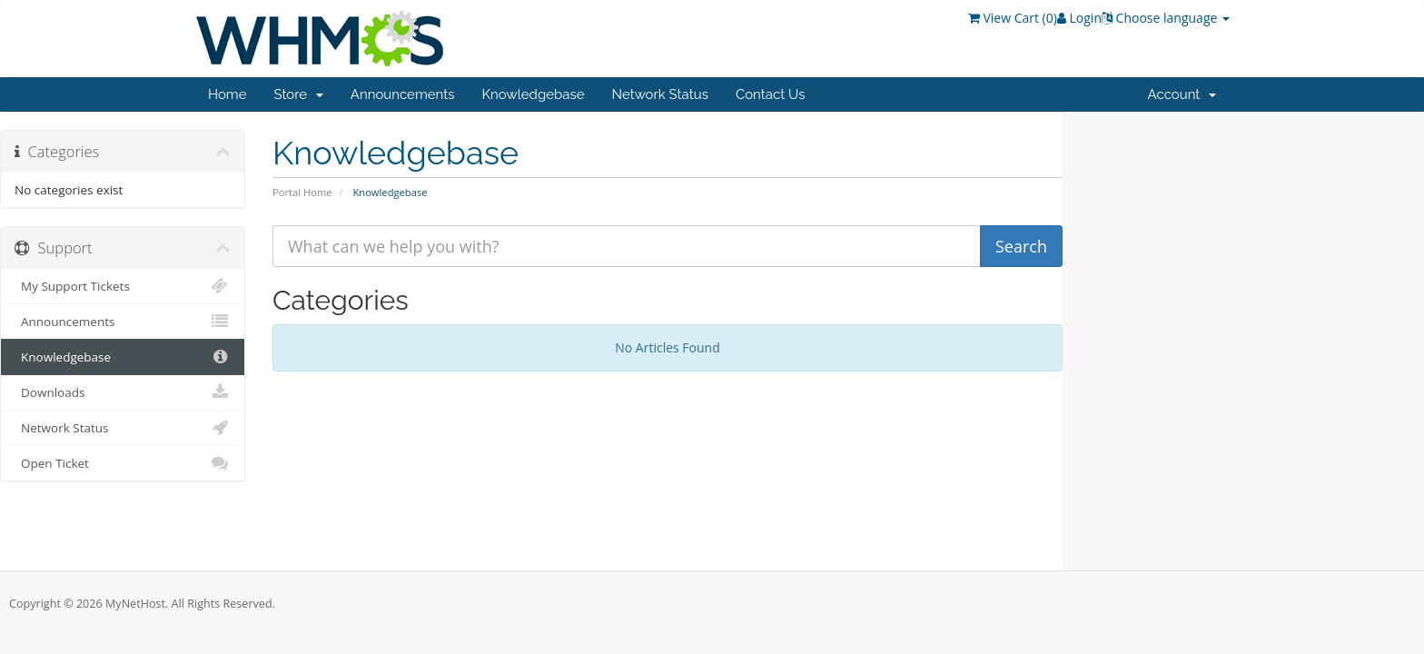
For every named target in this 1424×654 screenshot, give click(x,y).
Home (227, 94)
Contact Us (771, 94)
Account (1182, 94)
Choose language (1166, 17)
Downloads (123, 392)
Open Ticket (123, 463)
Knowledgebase (532, 94)
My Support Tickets (123, 286)
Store (297, 94)
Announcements (403, 94)
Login (1079, 17)
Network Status (659, 94)
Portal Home (302, 192)
